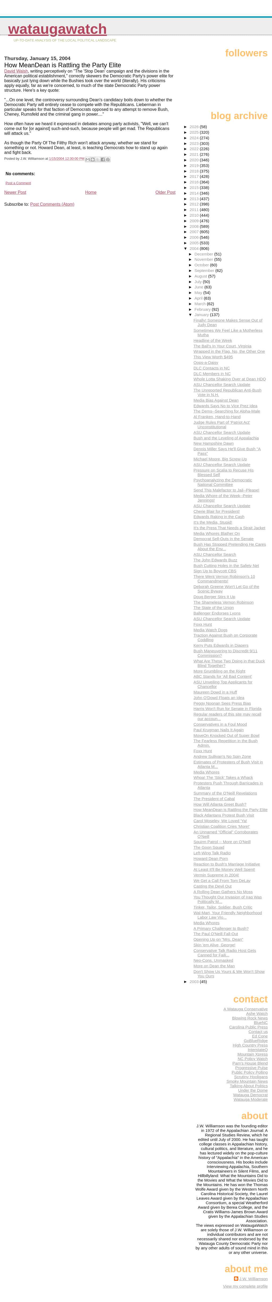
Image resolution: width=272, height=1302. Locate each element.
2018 (195, 171)
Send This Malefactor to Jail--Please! (227, 490)
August (201, 276)
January (202, 314)
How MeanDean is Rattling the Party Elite (231, 809)
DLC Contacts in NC (212, 368)
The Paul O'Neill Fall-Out (216, 933)
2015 (195, 187)
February (203, 309)
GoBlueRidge (256, 1040)
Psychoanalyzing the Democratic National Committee (223, 482)
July (198, 281)
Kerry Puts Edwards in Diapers (221, 645)
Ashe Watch (257, 1013)
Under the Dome (253, 1090)
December (204, 254)
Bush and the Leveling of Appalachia (226, 438)
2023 (195, 143)
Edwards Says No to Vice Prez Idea (225, 406)
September (204, 270)
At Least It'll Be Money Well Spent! (224, 869)
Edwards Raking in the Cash (219, 516)
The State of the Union (214, 607)
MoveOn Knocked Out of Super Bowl (227, 735)
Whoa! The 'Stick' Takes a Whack (223, 777)
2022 (195, 148)
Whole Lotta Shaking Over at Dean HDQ (230, 379)
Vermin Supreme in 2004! (216, 875)
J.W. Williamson (253, 1278)
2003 (195, 981)
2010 (195, 215)
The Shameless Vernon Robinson (224, 602)
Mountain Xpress (252, 1054)
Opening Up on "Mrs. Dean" (218, 939)
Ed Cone (260, 1036)
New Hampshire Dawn (214, 443)
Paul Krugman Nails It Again (219, 730)
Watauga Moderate (250, 1099)
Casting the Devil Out (213, 886)
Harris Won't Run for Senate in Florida (228, 708)
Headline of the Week (213, 340)
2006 (195, 237)
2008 (195, 226)
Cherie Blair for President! (217, 511)
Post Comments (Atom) (52, 204)
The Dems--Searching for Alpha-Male (227, 411)
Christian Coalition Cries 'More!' (222, 826)
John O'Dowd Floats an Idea (219, 697)
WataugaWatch (57, 29)
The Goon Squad (209, 847)
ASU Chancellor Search (215, 554)
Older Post (165, 192)
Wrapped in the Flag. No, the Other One (229, 351)
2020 (195, 160)
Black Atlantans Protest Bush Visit (224, 815)
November (204, 259)
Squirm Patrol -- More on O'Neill (222, 841)
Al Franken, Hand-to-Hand (217, 416)
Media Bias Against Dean (216, 400)
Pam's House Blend (250, 1063)
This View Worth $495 (213, 357)
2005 (195, 243)
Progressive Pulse (251, 1067)
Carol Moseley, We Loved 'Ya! (220, 820)
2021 (195, 154)
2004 (195, 248)
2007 (195, 231)
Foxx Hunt (203, 624)
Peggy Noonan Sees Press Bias (222, 703)
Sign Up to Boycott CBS (215, 571)
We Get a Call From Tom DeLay (222, 880)
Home (91, 192)
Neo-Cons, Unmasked (213, 960)
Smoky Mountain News (247, 1081)
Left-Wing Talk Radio (212, 853)
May (198, 292)
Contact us (258, 1031)
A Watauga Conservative (245, 1009)
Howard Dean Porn (211, 858)
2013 (195, 198)
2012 (195, 204)
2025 (195, 132)
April (199, 298)
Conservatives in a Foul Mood (220, 724)
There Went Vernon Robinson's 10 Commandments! (224, 578)
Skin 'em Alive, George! (214, 945)
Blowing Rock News (250, 1018)
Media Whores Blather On (217, 533)
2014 (195, 193)
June (199, 287)
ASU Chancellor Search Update (222, 384)
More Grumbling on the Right (219, 671)
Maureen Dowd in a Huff (215, 692)
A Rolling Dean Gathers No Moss (223, 891)
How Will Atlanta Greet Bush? (220, 804)
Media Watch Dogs (211, 630)
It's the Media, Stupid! (213, 522)
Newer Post (15, 192)
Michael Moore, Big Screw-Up (220, 459)
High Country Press (250, 1045)
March (200, 303)
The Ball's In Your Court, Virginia (223, 346)
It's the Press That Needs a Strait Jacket (229, 528)
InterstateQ (258, 1049)
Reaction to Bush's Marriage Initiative (227, 864)
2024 (195, 138)
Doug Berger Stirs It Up (214, 596)
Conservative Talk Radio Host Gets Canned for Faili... (225, 952)
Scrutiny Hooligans (251, 1076)
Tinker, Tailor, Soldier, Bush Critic (223, 907)
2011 (195, 209)
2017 (195, 176)
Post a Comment (18, 183)
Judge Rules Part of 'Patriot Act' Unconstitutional (222, 424)
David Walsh (16, 71)
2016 (195, 182)
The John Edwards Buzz (215, 560)
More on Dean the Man (214, 966)
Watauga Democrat (250, 1095)
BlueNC (261, 1022)
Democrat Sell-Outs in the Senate (224, 538)
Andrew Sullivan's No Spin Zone (222, 756)
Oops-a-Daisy (206, 362)
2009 (195, 221)
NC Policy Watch (253, 1058)
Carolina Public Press (248, 1027)
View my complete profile (245, 1286)
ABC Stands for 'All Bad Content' (223, 676)
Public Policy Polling (250, 1072)
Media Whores (207, 772)
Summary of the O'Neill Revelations (225, 793)
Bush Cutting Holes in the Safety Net (226, 565)
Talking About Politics (249, 1085)
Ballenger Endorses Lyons (217, 613)
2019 (195, 165)
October (202, 265)
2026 (195, 126)
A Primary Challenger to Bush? (221, 928)
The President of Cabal (214, 798)
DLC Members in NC (212, 373)
